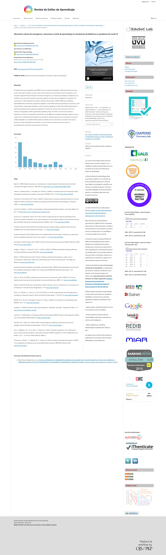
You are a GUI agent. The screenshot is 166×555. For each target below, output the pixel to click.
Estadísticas (131, 513)
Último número (28, 18)
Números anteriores (42, 18)
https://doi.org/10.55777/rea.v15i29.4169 (30, 69)
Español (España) (130, 69)
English (127, 67)
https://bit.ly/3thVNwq (46, 252)
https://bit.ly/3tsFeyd (52, 288)
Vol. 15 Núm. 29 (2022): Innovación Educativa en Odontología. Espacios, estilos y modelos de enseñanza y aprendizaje (65, 25)
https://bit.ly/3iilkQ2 (25, 245)
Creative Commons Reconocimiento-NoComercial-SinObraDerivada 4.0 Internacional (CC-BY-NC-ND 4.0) (98, 213)
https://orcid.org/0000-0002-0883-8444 (25, 62)
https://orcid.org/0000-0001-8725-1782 (27, 45)
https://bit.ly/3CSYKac (43, 318)
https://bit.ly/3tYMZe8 (56, 237)
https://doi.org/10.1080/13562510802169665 (57, 187)
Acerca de (16, 18)
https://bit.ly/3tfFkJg (63, 222)
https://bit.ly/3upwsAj (32, 303)
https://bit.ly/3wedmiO (71, 295)
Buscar (154, 18)
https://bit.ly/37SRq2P (66, 194)
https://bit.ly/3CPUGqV (28, 262)
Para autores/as (129, 83)
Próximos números (56, 18)
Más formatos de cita (93, 124)
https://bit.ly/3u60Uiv (55, 325)
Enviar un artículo (132, 57)
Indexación (76, 18)
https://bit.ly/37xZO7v (20, 346)
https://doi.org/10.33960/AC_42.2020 (25, 310)
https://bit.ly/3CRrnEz (27, 204)
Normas (67, 18)
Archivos (23, 25)
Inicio (15, 25)
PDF (89, 87)
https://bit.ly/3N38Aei (70, 280)
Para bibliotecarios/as (131, 85)
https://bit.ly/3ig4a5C (53, 229)
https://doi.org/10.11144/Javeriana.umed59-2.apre (35, 212)
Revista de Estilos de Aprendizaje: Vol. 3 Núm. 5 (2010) (101, 362)
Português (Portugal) (131, 71)
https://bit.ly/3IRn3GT (20, 272)
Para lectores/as (130, 81)
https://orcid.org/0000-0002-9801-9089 (27, 54)
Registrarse (145, 2)
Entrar (153, 2)
